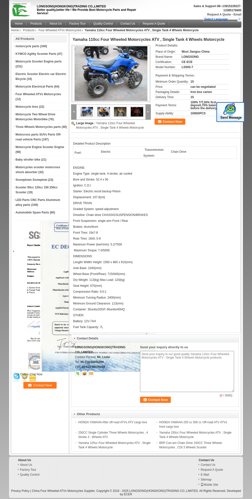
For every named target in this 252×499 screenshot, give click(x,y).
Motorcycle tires (27, 106)
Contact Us (128, 23)
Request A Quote (219, 14)
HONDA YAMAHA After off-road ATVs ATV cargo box (112, 422)
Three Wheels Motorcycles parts (38, 127)
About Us (55, 23)
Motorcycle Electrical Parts (34, 86)
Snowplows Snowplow (31, 179)
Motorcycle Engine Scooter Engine (40, 147)
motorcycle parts (27, 46)
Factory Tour (77, 23)
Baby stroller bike (28, 159)
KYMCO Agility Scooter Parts (36, 54)
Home (19, 23)
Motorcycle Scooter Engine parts (39, 61)
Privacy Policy (20, 491)
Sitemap (206, 479)
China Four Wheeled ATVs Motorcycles (57, 491)
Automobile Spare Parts (32, 212)
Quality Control (103, 23)
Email (237, 14)
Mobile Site (209, 484)
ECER (128, 494)
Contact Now (172, 121)
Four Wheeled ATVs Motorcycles (59, 30)
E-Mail (205, 474)
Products (36, 23)
